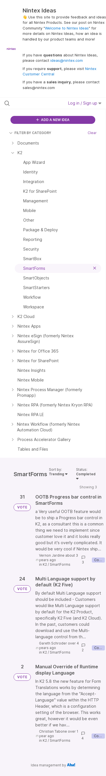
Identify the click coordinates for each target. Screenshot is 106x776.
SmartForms (60, 564)
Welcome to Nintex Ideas (67, 28)
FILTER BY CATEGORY (30, 133)
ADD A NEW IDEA (53, 120)
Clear (92, 133)
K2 (45, 564)
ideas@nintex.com (66, 60)
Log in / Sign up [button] (84, 103)
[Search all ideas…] (34, 103)
